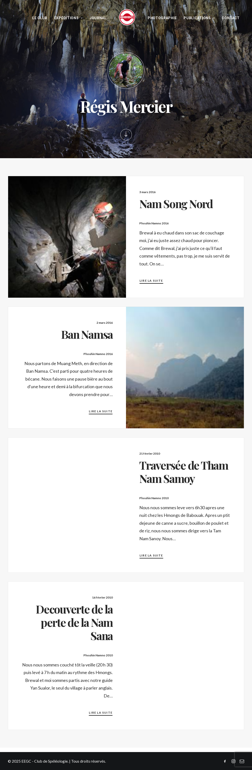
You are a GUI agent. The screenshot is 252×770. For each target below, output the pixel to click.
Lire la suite (151, 280)
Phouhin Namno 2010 (154, 498)
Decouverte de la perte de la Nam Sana (74, 622)
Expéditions (68, 18)
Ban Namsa (87, 334)
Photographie (162, 18)
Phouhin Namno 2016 (154, 223)
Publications (199, 18)
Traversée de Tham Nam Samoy (183, 472)
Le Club (39, 18)
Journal (98, 18)
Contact (231, 18)
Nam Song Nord (176, 203)
